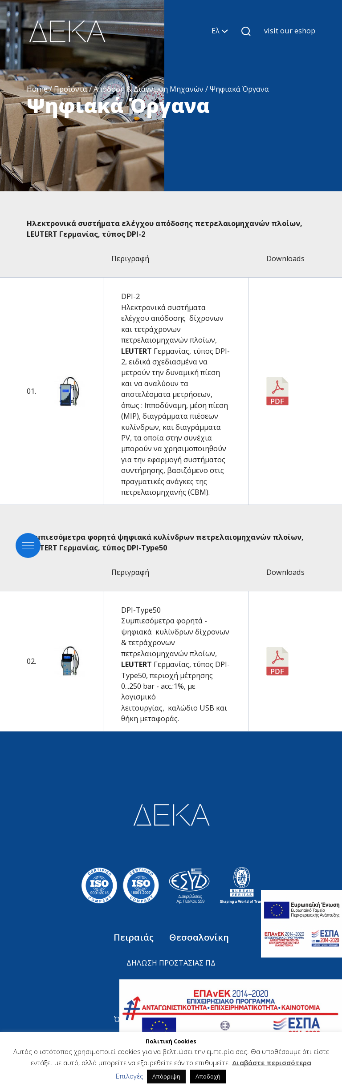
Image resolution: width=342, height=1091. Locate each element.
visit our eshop (289, 31)
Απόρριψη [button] (166, 1076)
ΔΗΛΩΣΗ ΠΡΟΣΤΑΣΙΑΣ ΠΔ (171, 963)
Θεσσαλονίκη (199, 937)
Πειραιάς (135, 937)
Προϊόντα (70, 89)
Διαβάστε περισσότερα (271, 1062)
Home (37, 89)
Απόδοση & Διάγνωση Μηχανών (149, 89)
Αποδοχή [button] (207, 1076)
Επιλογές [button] (129, 1075)
